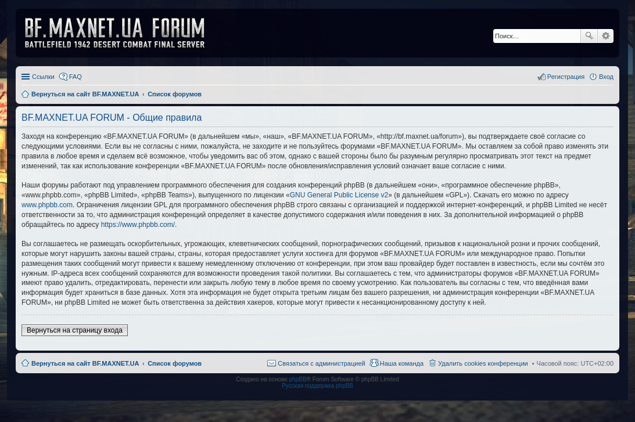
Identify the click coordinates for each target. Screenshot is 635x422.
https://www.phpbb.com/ (138, 225)
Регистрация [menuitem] (565, 76)
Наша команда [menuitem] (402, 363)
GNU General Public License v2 (339, 195)
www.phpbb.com (47, 205)
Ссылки (43, 76)
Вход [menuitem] (606, 76)
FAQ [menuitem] (75, 76)
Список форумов (175, 363)
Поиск (589, 36)
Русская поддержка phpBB (317, 386)
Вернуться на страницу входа (75, 330)
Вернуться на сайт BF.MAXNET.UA (85, 363)
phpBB (298, 379)
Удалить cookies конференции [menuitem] (483, 363)
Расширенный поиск (606, 36)
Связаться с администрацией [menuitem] (321, 363)
